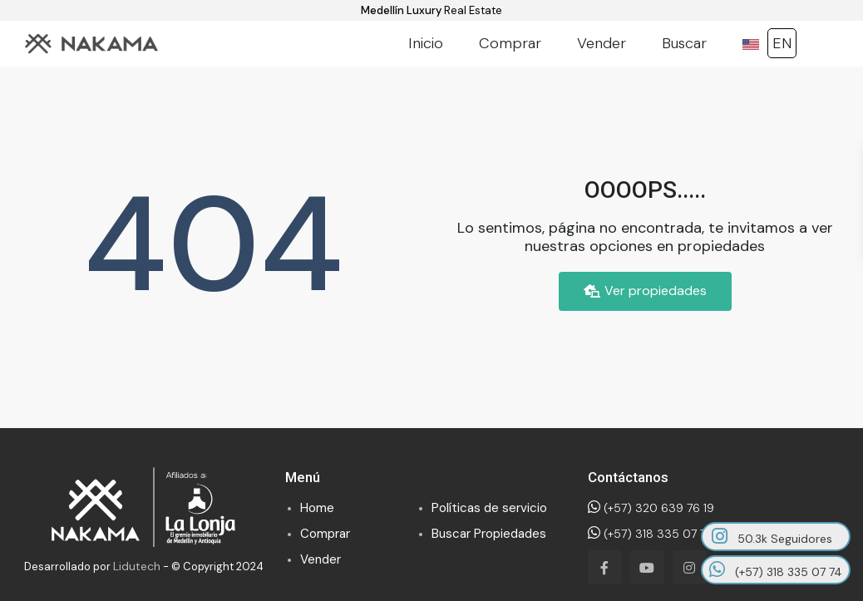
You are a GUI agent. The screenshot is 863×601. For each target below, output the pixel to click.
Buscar (684, 43)
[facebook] (605, 567)
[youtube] (647, 567)
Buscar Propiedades (489, 533)
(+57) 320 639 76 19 (651, 507)
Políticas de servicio (489, 508)
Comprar (510, 43)
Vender (601, 43)
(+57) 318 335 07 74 (650, 533)
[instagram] (690, 567)
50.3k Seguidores (772, 536)
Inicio (425, 43)
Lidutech (136, 566)
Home (317, 508)
